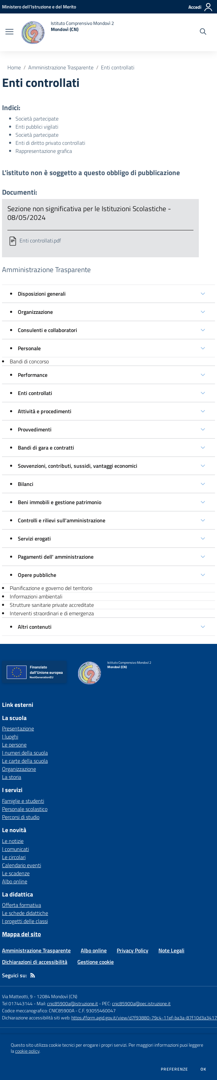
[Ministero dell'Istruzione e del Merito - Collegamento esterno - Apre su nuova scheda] (39, 6)
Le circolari (14, 857)
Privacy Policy (132, 950)
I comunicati (15, 849)
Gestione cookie (95, 962)
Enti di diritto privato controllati (50, 143)
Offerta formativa (21, 905)
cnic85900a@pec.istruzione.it (141, 1003)
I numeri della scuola (25, 753)
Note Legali (171, 950)
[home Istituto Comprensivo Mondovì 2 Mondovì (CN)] (67, 32)
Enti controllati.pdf (40, 240)
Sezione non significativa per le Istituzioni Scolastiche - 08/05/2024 (89, 213)
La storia (11, 777)
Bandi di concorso (29, 361)
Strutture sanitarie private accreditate (52, 605)
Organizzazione (35, 312)
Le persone (14, 745)
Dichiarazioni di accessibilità (34, 962)
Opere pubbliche (37, 575)
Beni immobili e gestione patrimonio (59, 502)
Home (14, 67)
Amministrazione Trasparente (61, 67)
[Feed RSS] (33, 975)
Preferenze (174, 1069)
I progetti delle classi (25, 921)
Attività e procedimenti (44, 411)
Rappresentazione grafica (43, 151)
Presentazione (18, 728)
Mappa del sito (21, 934)
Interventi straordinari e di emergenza (52, 613)
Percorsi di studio (20, 817)
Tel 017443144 (17, 1003)
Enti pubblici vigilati (36, 127)
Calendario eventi (21, 865)
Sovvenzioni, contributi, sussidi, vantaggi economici (77, 466)
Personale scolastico (24, 809)
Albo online (14, 881)
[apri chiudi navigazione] (9, 32)
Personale (29, 348)
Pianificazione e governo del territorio (51, 588)
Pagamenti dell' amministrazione (56, 557)
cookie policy (27, 1051)
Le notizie (13, 841)
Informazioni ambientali (36, 596)
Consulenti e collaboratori (47, 330)
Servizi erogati (34, 538)
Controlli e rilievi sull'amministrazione (61, 520)
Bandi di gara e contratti (46, 448)
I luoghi (10, 736)
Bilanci (25, 484)
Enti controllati (117, 67)
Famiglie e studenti (23, 801)
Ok (204, 1069)
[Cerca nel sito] (203, 32)
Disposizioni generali (42, 294)
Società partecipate (37, 118)
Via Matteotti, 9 (17, 996)
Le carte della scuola (25, 761)
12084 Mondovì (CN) (57, 996)
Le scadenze (16, 873)
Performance (32, 375)
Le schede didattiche (25, 913)
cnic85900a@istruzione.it (72, 1003)
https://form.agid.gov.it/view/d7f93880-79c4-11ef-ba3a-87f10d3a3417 (144, 1017)
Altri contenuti (34, 627)
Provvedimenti (34, 429)
